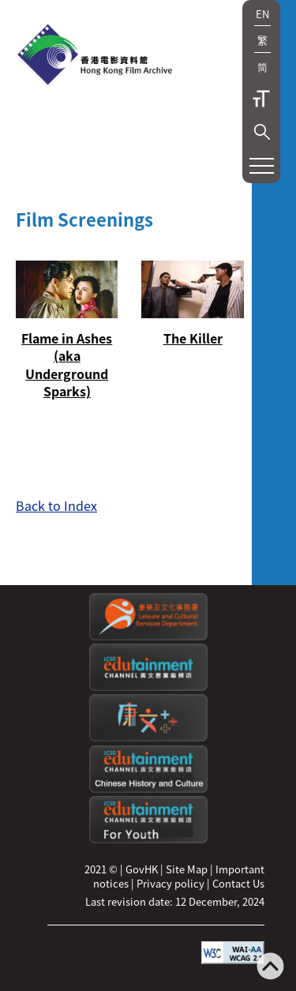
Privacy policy (170, 883)
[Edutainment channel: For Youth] (148, 838)
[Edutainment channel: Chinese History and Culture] (148, 788)
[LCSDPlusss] (148, 737)
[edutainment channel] (148, 686)
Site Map (187, 869)
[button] (262, 132)
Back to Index (56, 505)
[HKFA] (95, 56)
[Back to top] (270, 967)
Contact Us (238, 883)
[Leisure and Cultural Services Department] (148, 636)
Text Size (261, 98)
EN (262, 13)
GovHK (142, 869)
